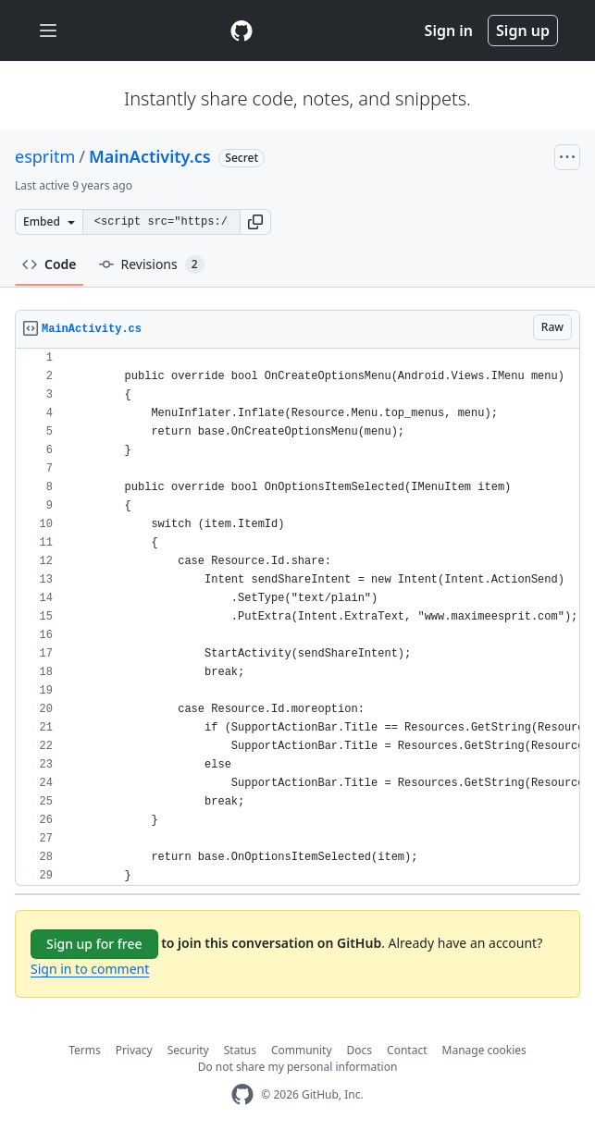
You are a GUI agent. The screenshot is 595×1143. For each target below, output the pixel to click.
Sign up (523, 30)
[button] (255, 222)
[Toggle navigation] (48, 31)
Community (301, 1050)
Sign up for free (94, 943)
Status (240, 1050)
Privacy (134, 1050)
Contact (407, 1050)
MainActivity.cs (150, 156)
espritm (45, 156)
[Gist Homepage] (241, 30)
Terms (84, 1050)
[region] (297, 617)
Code (49, 264)
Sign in (449, 30)
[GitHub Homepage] (242, 1094)
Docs (360, 1050)
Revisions (152, 264)
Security (188, 1050)
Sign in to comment (90, 968)
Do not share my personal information (298, 1067)
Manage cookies (484, 1050)
